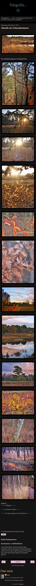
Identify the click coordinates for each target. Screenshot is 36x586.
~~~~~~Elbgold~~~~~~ (8, 505)
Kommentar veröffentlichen (11, 544)
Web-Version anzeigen (18, 565)
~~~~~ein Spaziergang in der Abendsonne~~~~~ (16, 513)
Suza (8, 575)
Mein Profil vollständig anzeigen (14, 580)
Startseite (18, 562)
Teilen (3, 534)
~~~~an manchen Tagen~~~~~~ (11, 509)
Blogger (21, 584)
